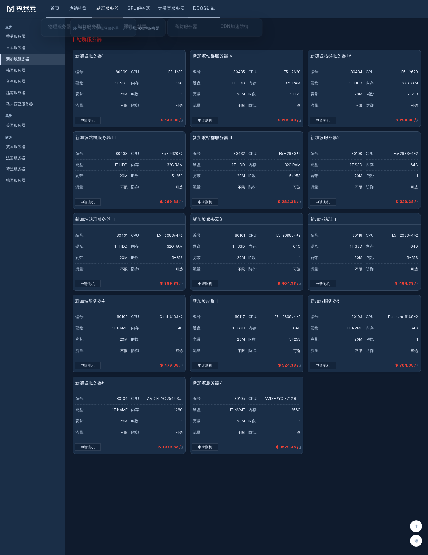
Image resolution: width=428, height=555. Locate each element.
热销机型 (78, 8)
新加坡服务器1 (89, 56)
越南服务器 (15, 92)
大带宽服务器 (171, 8)
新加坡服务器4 (90, 301)
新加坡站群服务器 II (212, 137)
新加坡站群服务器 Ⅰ (96, 219)
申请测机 (88, 120)
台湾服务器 (15, 81)
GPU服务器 (138, 8)
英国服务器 (15, 146)
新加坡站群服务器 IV (330, 56)
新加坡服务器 (17, 58)
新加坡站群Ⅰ (206, 301)
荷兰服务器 (15, 168)
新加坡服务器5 (325, 301)
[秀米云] (21, 9)
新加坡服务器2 (325, 137)
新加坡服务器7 (207, 383)
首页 (55, 8)
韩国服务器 (15, 70)
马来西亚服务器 (19, 103)
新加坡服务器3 (207, 219)
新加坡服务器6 (90, 383)
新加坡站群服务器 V (212, 56)
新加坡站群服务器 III (95, 137)
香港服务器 (15, 36)
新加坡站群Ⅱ (323, 219)
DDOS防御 (204, 8)
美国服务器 (15, 125)
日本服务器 (15, 47)
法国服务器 (15, 157)
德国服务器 (15, 180)
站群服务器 (107, 8)
